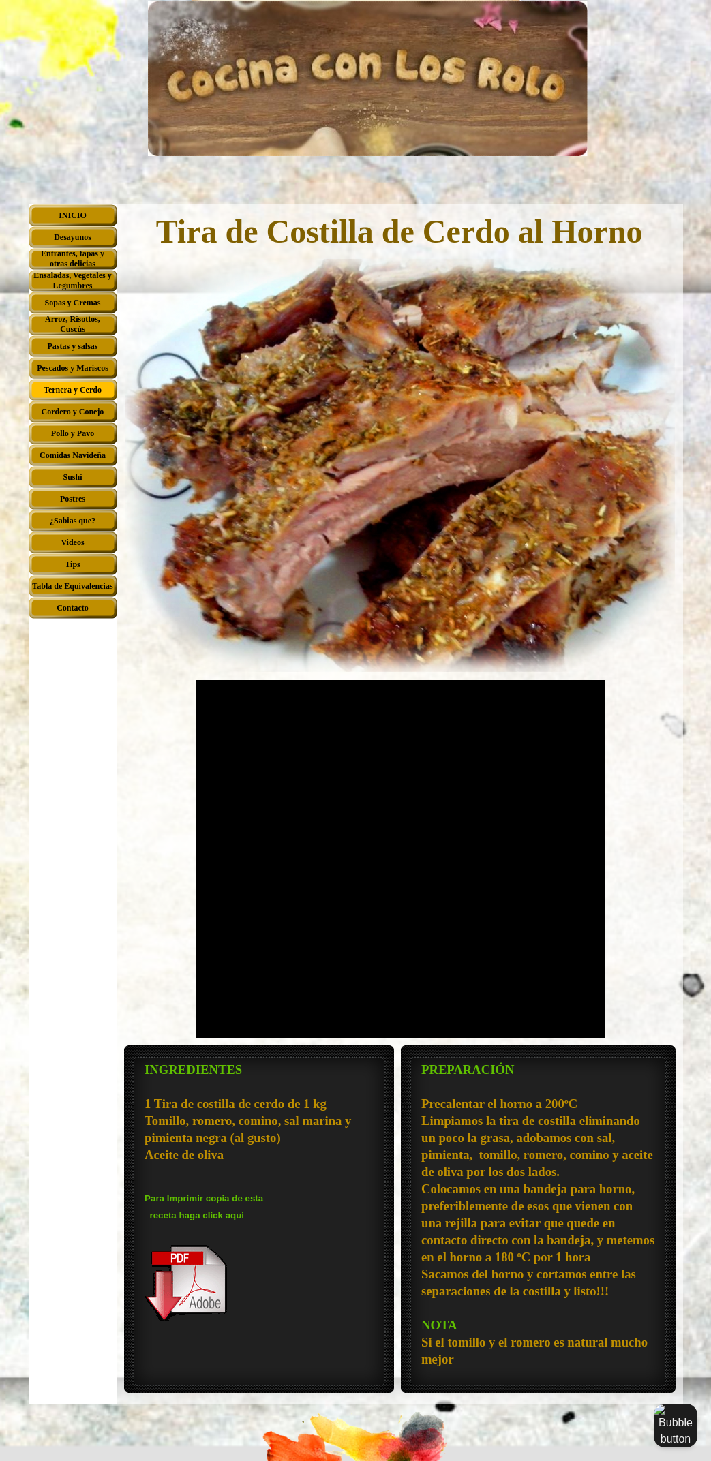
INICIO (73, 215)
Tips (72, 564)
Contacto (73, 608)
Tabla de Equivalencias (72, 586)
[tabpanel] (259, 1192)
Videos (72, 542)
